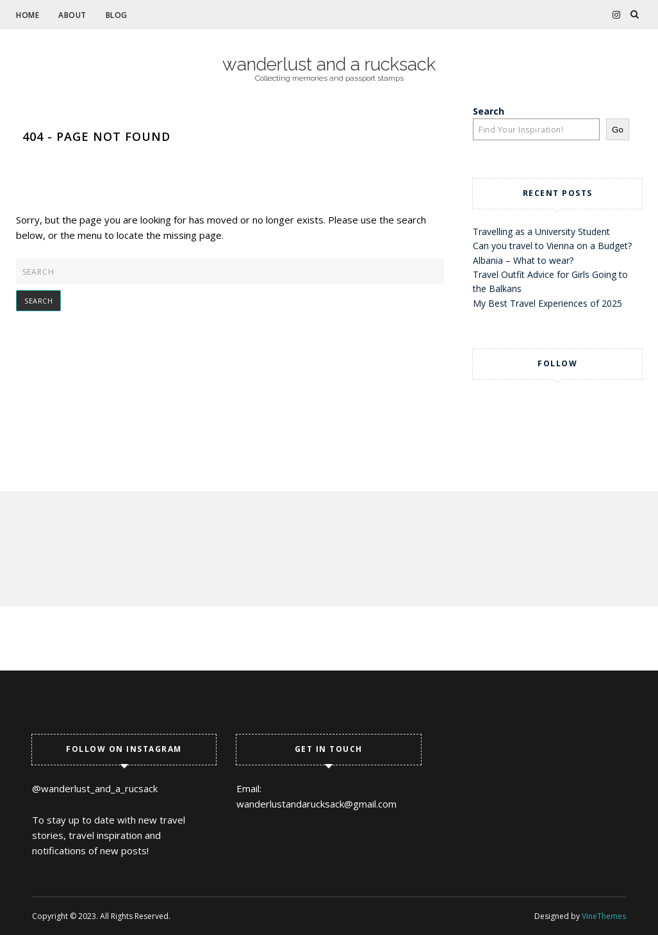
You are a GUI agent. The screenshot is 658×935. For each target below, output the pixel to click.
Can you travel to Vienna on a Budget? (552, 246)
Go (617, 129)
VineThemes (604, 916)
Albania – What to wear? (523, 260)
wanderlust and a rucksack (329, 65)
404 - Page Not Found (96, 136)
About (72, 15)
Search (488, 111)
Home (27, 15)
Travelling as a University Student (541, 231)
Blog (116, 15)
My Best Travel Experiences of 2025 (547, 303)
